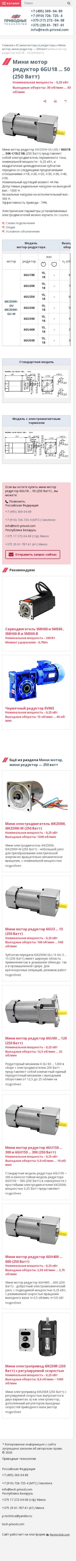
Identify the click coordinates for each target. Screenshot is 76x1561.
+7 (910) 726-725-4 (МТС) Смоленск (30, 520)
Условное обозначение (23, 231)
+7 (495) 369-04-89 (18, 512)
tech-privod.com (13, 1524)
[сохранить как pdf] (66, 101)
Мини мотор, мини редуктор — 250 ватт (34, 47)
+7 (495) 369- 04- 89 (46, 11)
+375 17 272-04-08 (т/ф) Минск (27, 536)
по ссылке (61, 215)
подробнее (13, 866)
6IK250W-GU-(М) (46, 149)
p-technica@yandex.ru (17, 1516)
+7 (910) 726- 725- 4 (46, 15)
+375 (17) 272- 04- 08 (47, 20)
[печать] (55, 101)
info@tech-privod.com (50, 29)
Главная (7, 45)
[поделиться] (45, 101)
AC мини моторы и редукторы (36, 45)
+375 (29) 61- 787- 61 (47, 25)
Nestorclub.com (60, 1534)
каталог (11, 3)
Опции (10, 227)
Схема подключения (20, 223)
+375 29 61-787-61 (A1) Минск (26, 544)
